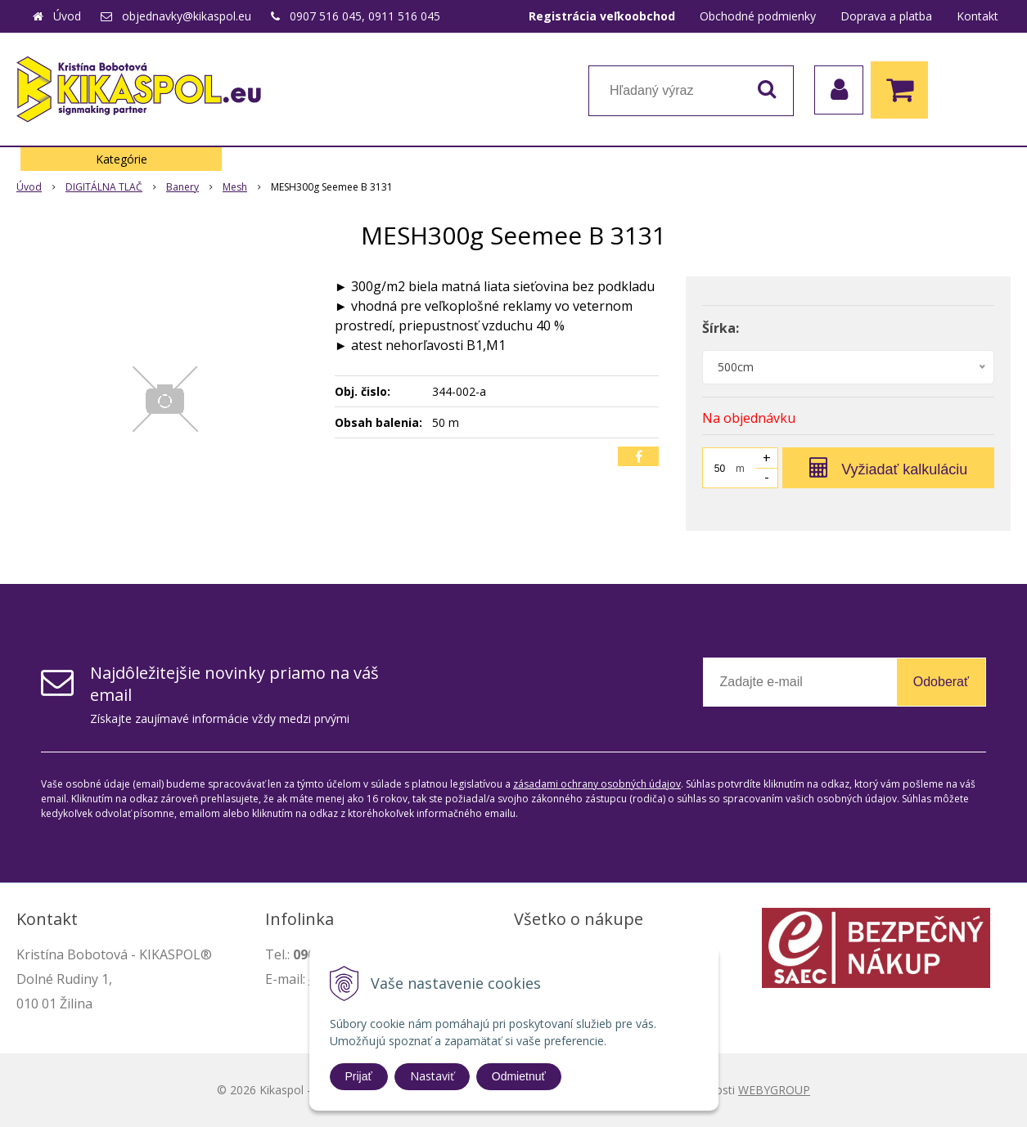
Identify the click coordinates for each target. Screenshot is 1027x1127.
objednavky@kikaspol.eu (186, 16)
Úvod (67, 16)
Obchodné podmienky (758, 16)
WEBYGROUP (774, 1090)
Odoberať (941, 682)
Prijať (358, 1076)
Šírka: (720, 328)
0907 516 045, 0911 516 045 (365, 16)
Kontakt (977, 16)
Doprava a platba (886, 16)
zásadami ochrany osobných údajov (597, 784)
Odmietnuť (519, 1076)
